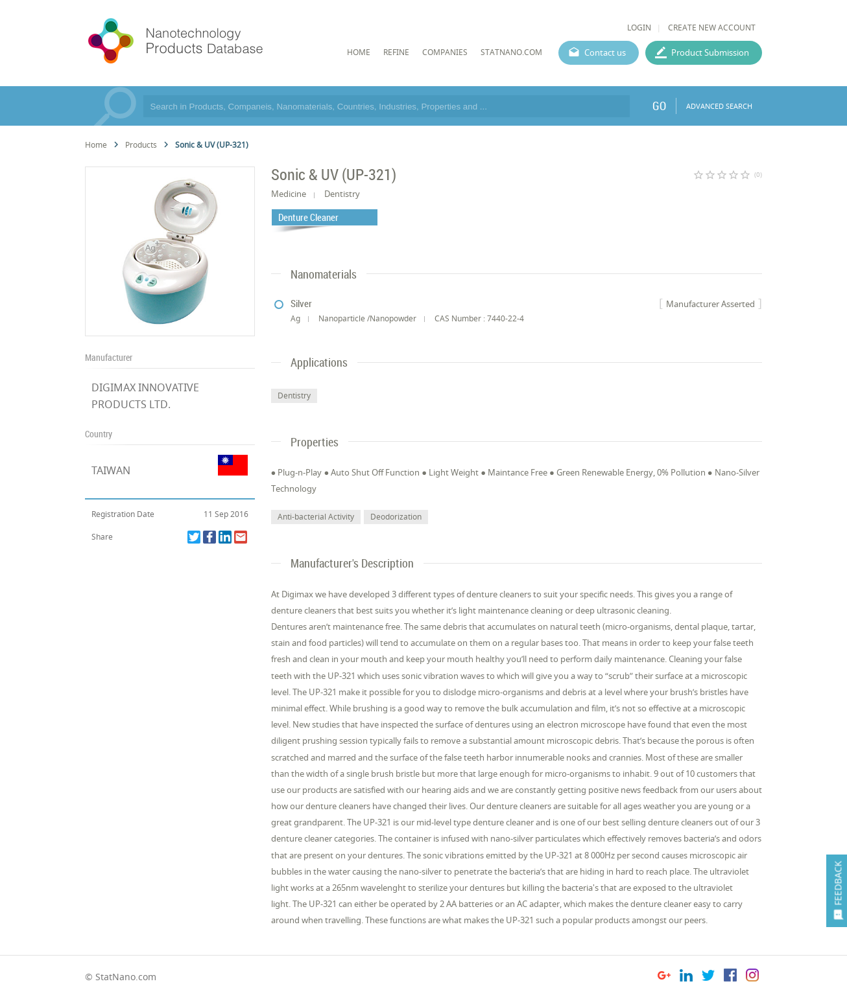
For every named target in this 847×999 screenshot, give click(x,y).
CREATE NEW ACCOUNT (712, 27)
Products (141, 144)
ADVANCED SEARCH (719, 106)
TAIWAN (110, 470)
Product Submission (710, 52)
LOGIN (639, 27)
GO (659, 105)
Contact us (605, 52)
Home (96, 144)
